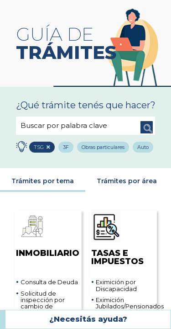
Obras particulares (105, 147)
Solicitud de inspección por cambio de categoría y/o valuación (43, 307)
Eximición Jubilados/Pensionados (125, 304)
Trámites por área (127, 182)
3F (68, 147)
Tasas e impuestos (117, 238)
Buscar (146, 126)
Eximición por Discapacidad (116, 286)
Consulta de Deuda (49, 283)
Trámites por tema (42, 182)
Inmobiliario (45, 234)
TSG (41, 147)
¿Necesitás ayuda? (88, 319)
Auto (145, 147)
